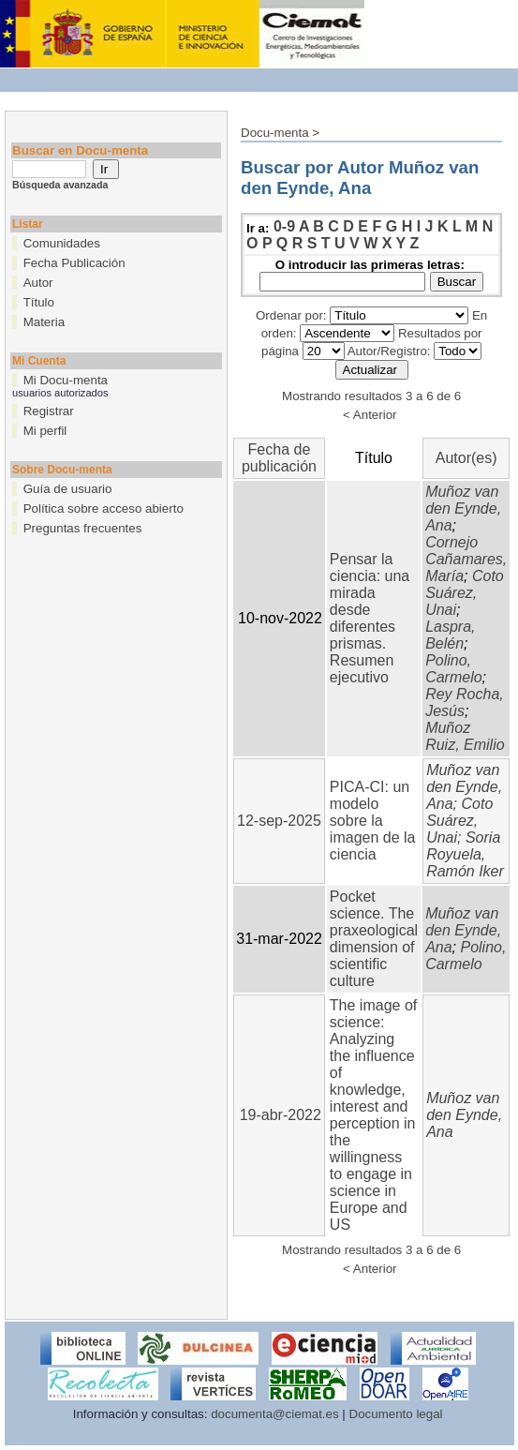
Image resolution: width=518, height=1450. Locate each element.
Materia (44, 322)
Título (38, 302)
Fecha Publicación (74, 263)
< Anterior (369, 415)
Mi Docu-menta (65, 380)
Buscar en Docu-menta (80, 150)
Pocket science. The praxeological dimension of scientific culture (374, 939)
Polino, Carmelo (453, 668)
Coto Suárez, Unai (464, 593)
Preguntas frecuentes (82, 528)
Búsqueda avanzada (60, 184)
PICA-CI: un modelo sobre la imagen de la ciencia (373, 820)
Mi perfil (45, 431)
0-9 (284, 226)
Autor (38, 283)
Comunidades (61, 243)
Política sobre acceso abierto (103, 508)
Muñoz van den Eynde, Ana (463, 508)
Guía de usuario (67, 489)
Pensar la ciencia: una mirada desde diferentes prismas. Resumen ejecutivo (369, 618)
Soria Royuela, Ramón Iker (465, 854)
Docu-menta (275, 133)
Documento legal (396, 1414)
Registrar (48, 411)
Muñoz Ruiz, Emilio (464, 736)
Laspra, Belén (450, 635)
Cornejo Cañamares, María (466, 559)
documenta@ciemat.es (275, 1414)
